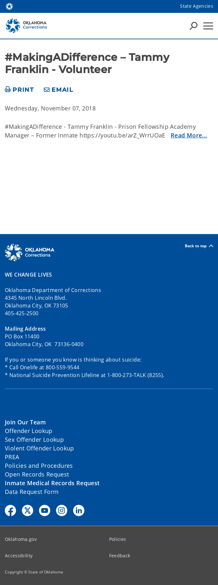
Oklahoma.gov (21, 539)
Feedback (119, 555)
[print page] (19, 90)
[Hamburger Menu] (208, 26)
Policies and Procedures (39, 465)
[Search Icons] (193, 25)
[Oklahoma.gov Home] (9, 6)
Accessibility (19, 555)
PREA (12, 457)
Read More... (189, 135)
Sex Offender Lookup (34, 439)
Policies (117, 539)
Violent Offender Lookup (39, 448)
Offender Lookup (28, 431)
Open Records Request (37, 474)
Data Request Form (32, 491)
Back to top (199, 246)
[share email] (58, 90)
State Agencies (196, 6)
